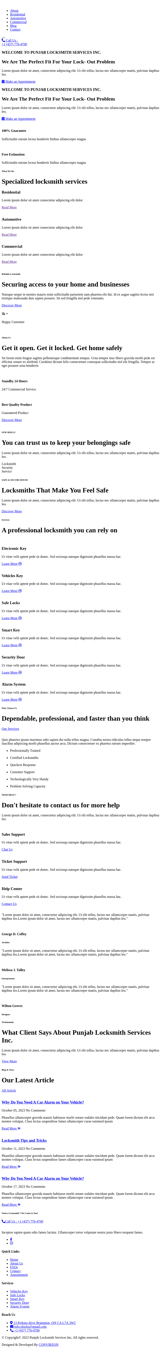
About (14, 10)
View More (9, 1061)
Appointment (19, 1275)
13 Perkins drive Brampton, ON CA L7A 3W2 (43, 1323)
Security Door (19, 1302)
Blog (13, 25)
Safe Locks (17, 1295)
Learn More (12, 564)
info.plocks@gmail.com (28, 1326)
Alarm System (19, 1306)
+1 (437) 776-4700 (25, 1330)
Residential (17, 14)
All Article (9, 1090)
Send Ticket (10, 877)
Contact (15, 29)
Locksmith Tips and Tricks (24, 1140)
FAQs (14, 1267)
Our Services (10, 729)
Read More (9, 207)
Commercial (18, 22)
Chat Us (7, 849)
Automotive (18, 18)
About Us (16, 1263)
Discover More (12, 305)
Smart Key (17, 1299)
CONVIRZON (48, 1344)
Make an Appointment (18, 81)
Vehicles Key (19, 1291)
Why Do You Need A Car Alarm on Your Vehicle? (43, 1102)
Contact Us (9, 904)
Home (14, 1259)
